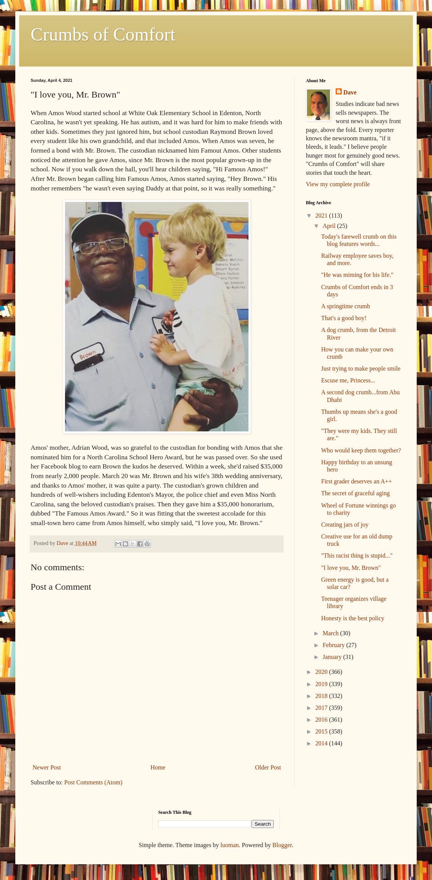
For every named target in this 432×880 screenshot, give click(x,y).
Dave (350, 92)
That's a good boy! (344, 318)
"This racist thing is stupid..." (357, 555)
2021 (322, 215)
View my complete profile (338, 184)
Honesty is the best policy (352, 618)
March (331, 633)
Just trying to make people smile (361, 368)
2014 (322, 743)
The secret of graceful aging (355, 493)
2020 (322, 672)
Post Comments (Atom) (93, 782)
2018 (322, 696)
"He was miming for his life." (357, 275)
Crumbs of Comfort (103, 34)
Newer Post (46, 767)
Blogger (282, 845)
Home (158, 767)
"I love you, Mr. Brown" (351, 567)
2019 (322, 684)
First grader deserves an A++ (356, 481)
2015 (322, 731)
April (330, 226)
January (333, 657)
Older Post (268, 767)
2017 (322, 707)
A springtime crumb (345, 306)
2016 (322, 719)
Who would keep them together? (361, 450)
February (334, 645)
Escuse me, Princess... (348, 380)
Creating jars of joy (345, 524)
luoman (230, 845)
